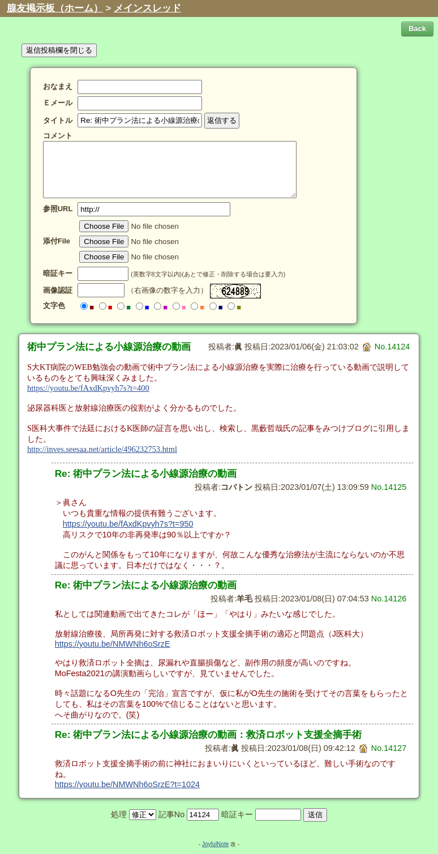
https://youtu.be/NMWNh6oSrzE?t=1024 (127, 784)
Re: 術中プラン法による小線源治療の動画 (146, 473)
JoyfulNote (215, 844)
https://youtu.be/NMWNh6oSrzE (112, 643)
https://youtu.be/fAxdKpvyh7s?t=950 (128, 523)
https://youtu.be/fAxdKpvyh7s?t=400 (88, 387)
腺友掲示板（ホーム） (55, 8)
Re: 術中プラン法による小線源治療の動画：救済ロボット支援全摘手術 (208, 734)
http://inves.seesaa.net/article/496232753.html (102, 449)
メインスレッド (147, 8)
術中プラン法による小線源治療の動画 (109, 346)
